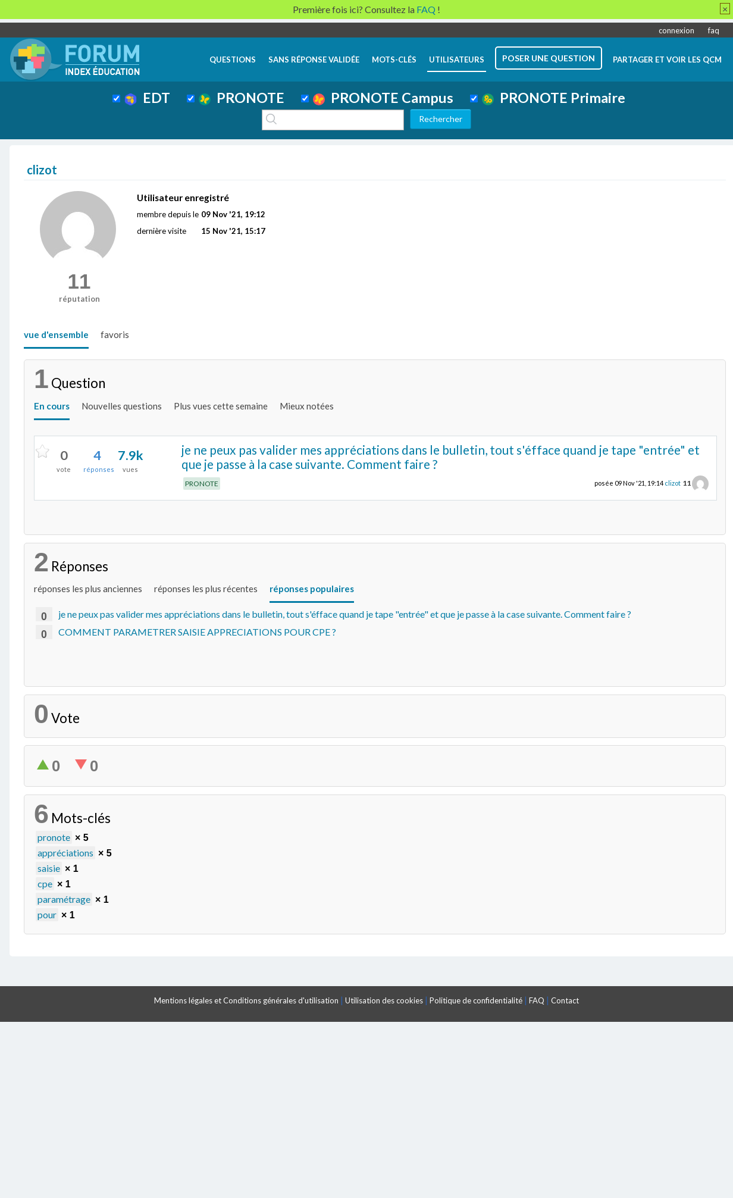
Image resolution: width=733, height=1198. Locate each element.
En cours (52, 406)
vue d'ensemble (56, 334)
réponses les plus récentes (206, 588)
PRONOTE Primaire (553, 97)
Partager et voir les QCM (667, 59)
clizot (673, 483)
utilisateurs (456, 59)
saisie (48, 868)
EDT (147, 97)
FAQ (536, 1000)
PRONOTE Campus (383, 97)
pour (47, 914)
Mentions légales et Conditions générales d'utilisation (246, 1000)
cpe (44, 883)
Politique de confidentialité (476, 1000)
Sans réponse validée (313, 59)
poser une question (548, 58)
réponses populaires (312, 588)
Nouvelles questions (122, 406)
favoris (115, 334)
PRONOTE (241, 97)
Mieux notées (307, 406)
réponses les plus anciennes (88, 588)
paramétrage (63, 899)
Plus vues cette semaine (221, 406)
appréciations (65, 852)
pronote (53, 837)
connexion (676, 30)
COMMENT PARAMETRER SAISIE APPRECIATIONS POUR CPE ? (197, 631)
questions (232, 59)
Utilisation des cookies (384, 1000)
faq (713, 30)
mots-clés (394, 59)
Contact (565, 1000)
